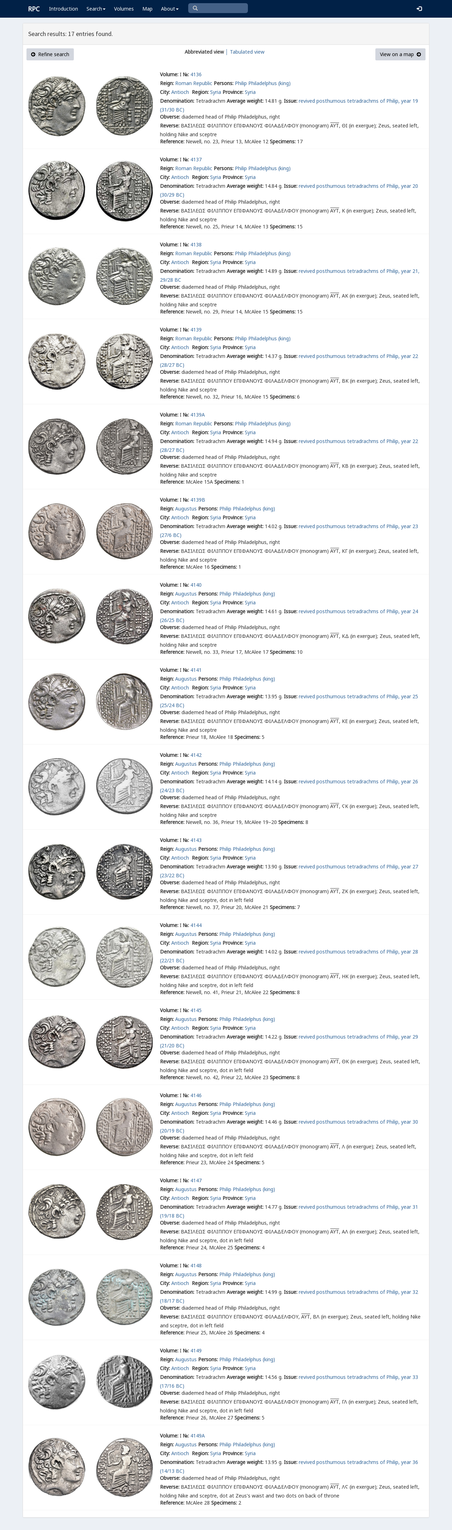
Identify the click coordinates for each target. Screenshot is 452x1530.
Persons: (223, 83)
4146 (196, 1095)
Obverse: (170, 116)
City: (165, 92)
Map (147, 8)
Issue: (290, 100)
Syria (215, 92)
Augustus (186, 508)
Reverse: (169, 125)
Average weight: (245, 100)
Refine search (50, 54)
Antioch (180, 92)
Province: (232, 92)
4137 (196, 159)
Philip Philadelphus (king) (263, 83)
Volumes (124, 8)
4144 (196, 925)
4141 (196, 670)
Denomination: (177, 100)
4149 (196, 1350)
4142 (196, 755)
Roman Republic (193, 83)
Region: (200, 92)
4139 (196, 329)
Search (96, 8)
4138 (196, 244)
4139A (197, 414)
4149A (197, 1435)
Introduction (63, 8)
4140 (196, 584)
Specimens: (283, 141)
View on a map (400, 54)
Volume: (169, 74)
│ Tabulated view (244, 51)
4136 (196, 74)
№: (186, 74)
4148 (196, 1265)
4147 (196, 1180)
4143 (196, 840)
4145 (196, 1010)
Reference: (172, 141)
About (170, 8)
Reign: (167, 83)
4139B (197, 499)
